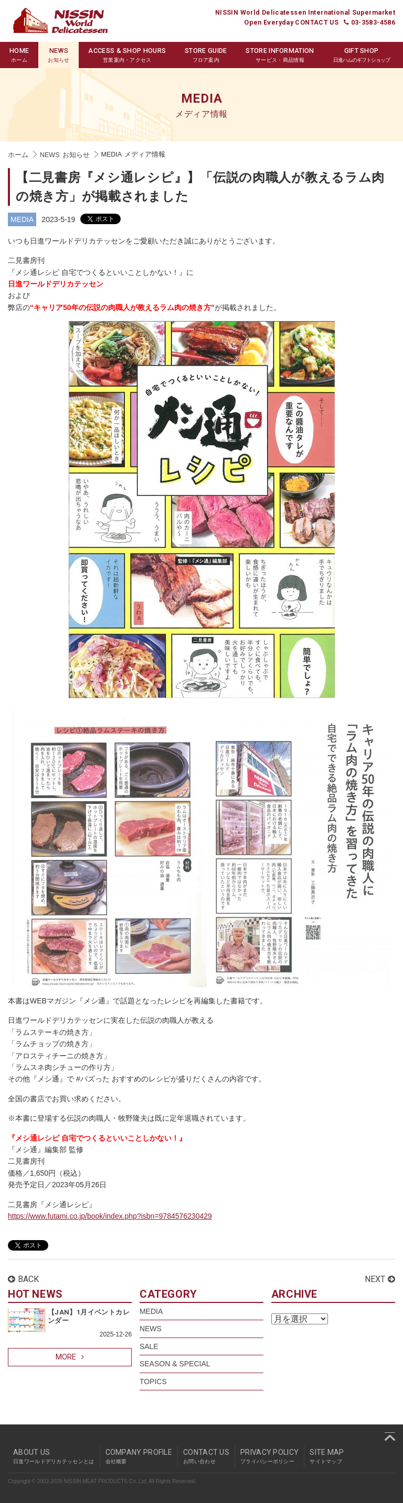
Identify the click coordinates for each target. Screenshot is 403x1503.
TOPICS (153, 1381)
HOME (19, 55)
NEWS (58, 55)
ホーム (18, 155)
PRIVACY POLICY (269, 1456)
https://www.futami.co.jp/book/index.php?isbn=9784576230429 (110, 1216)
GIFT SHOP (361, 55)
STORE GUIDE (206, 55)
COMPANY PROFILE (139, 1456)
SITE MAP (327, 1456)
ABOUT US (53, 1456)
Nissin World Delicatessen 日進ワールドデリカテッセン (60, 20)
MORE (70, 1357)
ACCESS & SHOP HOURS (127, 55)
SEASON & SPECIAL (175, 1364)
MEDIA (22, 219)
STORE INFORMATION (280, 55)
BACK (23, 1279)
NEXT (380, 1279)
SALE (149, 1346)
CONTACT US (206, 1456)
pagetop (390, 1436)
